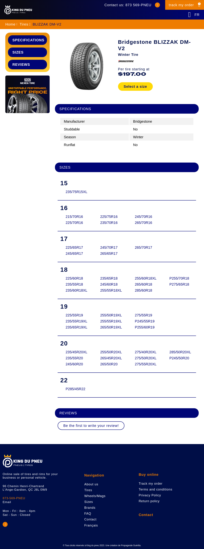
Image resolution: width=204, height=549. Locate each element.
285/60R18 (143, 290)
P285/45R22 (75, 389)
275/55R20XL (145, 364)
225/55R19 (74, 315)
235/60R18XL (76, 290)
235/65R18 (109, 278)
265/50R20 (109, 364)
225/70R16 (74, 223)
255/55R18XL (110, 290)
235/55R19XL (76, 321)
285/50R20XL (180, 352)
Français (91, 525)
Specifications (28, 40)
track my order (181, 5)
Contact (146, 515)
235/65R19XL (76, 327)
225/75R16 (109, 217)
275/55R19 (143, 315)
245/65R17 (74, 253)
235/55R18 (74, 284)
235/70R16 (109, 223)
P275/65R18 (179, 284)
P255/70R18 (179, 278)
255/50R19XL (110, 315)
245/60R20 (74, 364)
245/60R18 (109, 284)
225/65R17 (74, 247)
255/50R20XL (110, 352)
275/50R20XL (145, 358)
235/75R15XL (76, 192)
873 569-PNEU (138, 5)
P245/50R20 (179, 358)
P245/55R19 (145, 321)
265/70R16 (143, 223)
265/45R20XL (110, 358)
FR (197, 15)
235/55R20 (74, 358)
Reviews (21, 64)
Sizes (18, 52)
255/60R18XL (145, 278)
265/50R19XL (110, 327)
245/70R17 (109, 247)
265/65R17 (109, 253)
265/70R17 (143, 247)
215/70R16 (74, 217)
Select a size (135, 86)
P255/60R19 (145, 327)
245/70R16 (143, 217)
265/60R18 (143, 284)
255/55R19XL (110, 321)
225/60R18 (74, 278)
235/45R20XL (76, 352)
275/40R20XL (145, 352)
